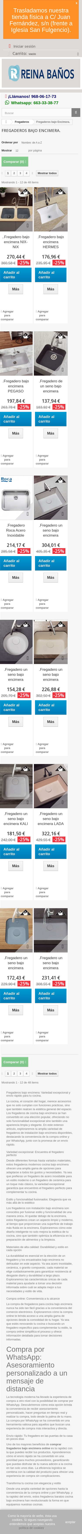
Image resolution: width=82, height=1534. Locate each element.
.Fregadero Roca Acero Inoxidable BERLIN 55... (15, 530)
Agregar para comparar (7, 315)
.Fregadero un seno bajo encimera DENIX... (16, 674)
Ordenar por (10, 142)
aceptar (70, 1522)
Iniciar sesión (24, 46)
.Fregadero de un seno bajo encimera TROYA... (51, 386)
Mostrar (7, 150)
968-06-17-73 (43, 96)
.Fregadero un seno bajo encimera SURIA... (51, 963)
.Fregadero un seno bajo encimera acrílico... (51, 530)
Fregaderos (22, 121)
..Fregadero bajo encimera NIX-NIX (16, 242)
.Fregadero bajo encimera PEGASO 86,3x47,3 (16, 386)
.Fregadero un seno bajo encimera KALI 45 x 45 (15, 819)
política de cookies (31, 1528)
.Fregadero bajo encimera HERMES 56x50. (51, 242)
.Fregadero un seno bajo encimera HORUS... (51, 674)
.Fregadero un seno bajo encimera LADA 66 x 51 (51, 819)
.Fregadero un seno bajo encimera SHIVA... (16, 963)
